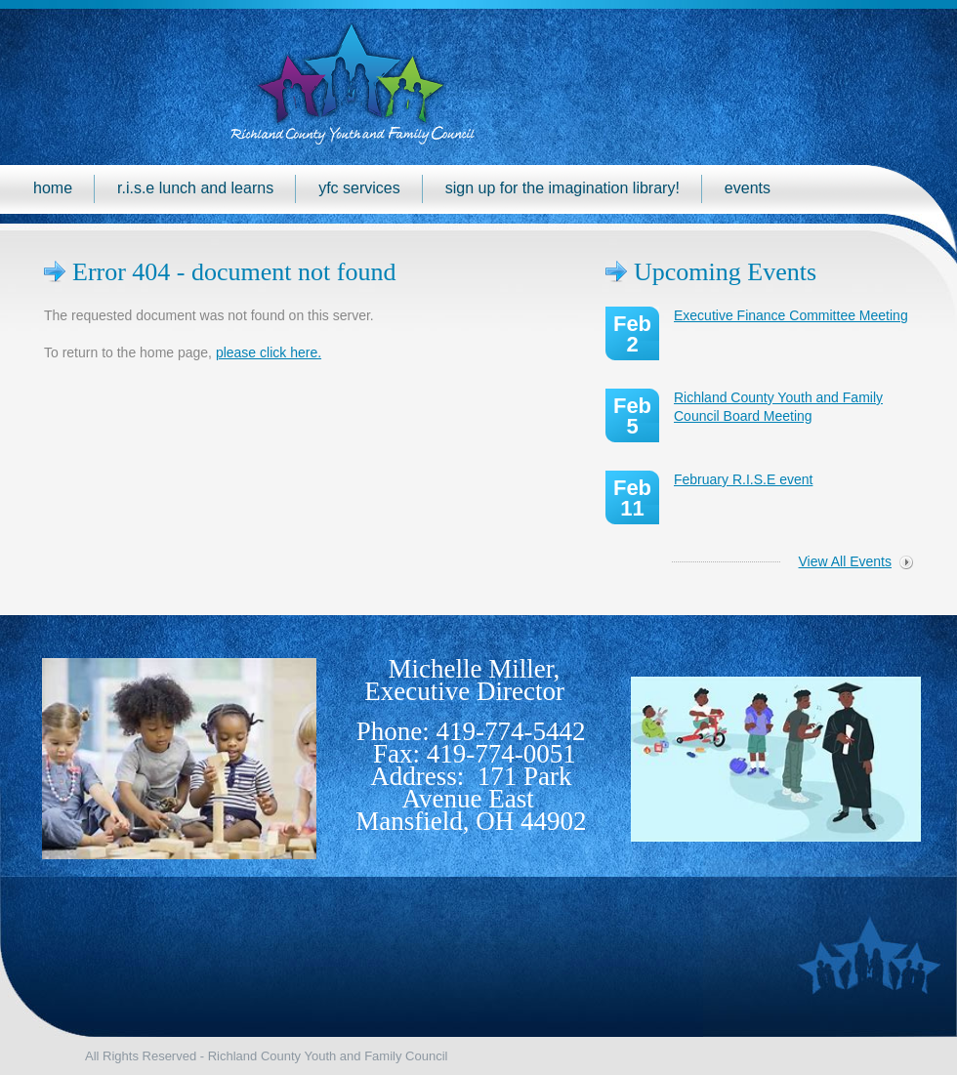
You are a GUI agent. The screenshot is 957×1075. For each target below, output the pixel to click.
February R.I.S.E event (743, 479)
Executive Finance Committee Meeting (791, 315)
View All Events (845, 561)
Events (747, 188)
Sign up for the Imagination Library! (562, 188)
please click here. (268, 352)
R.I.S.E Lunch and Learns (195, 188)
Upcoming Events (725, 272)
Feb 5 (632, 415)
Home (52, 188)
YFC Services (359, 188)
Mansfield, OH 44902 (470, 821)
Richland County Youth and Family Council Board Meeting (778, 407)
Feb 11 (632, 497)
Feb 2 (632, 333)
